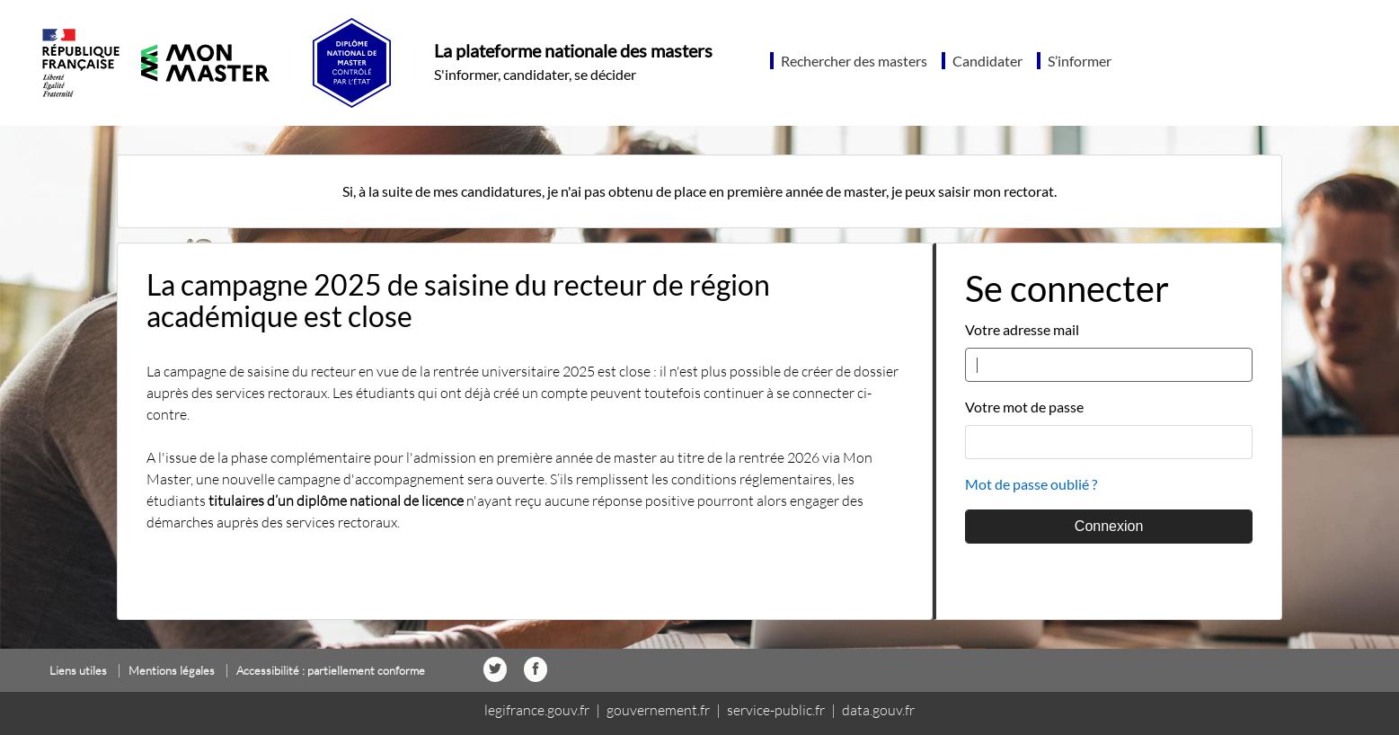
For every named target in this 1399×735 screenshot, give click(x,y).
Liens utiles (78, 670)
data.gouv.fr (878, 710)
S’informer (1079, 60)
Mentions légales (171, 670)
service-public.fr (776, 710)
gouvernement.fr (658, 710)
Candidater (987, 60)
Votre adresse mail (1022, 329)
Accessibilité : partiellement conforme (330, 670)
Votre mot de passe (1024, 406)
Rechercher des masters (854, 60)
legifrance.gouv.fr (536, 710)
